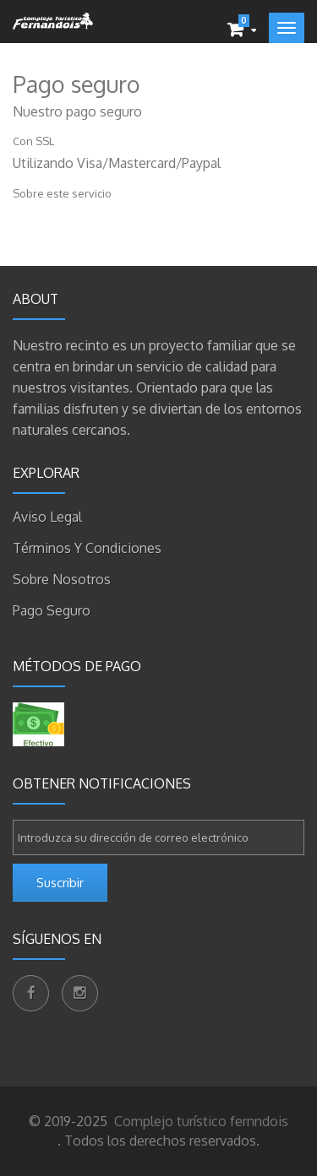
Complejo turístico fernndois (199, 1121)
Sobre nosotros (62, 579)
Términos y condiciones (87, 547)
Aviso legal (47, 516)
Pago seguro (51, 610)
